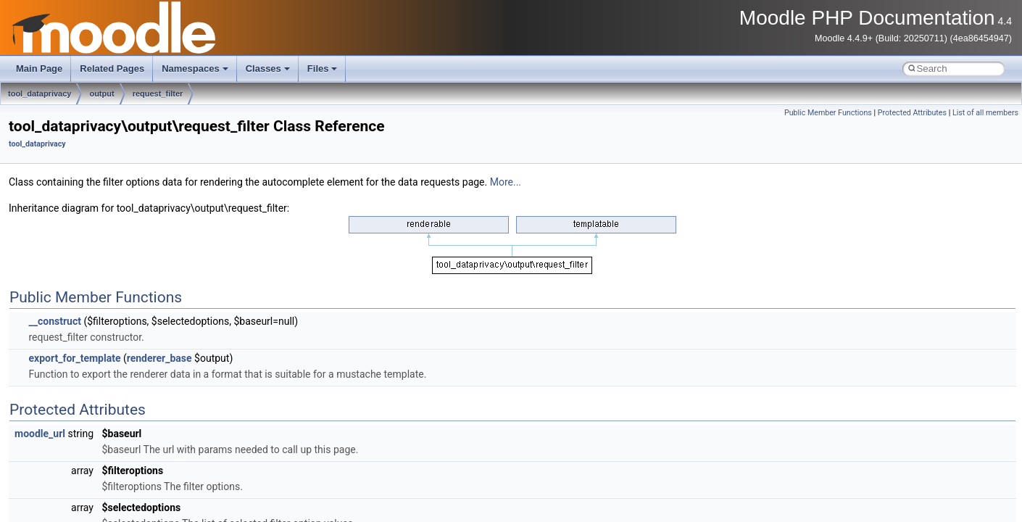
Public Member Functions (828, 112)
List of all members (985, 112)
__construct (54, 321)
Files (322, 68)
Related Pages (112, 68)
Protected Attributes (912, 112)
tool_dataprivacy (39, 93)
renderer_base (159, 358)
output (101, 93)
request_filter (158, 93)
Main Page (39, 68)
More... (505, 182)
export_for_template (74, 358)
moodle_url (39, 433)
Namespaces (195, 68)
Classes (268, 68)
